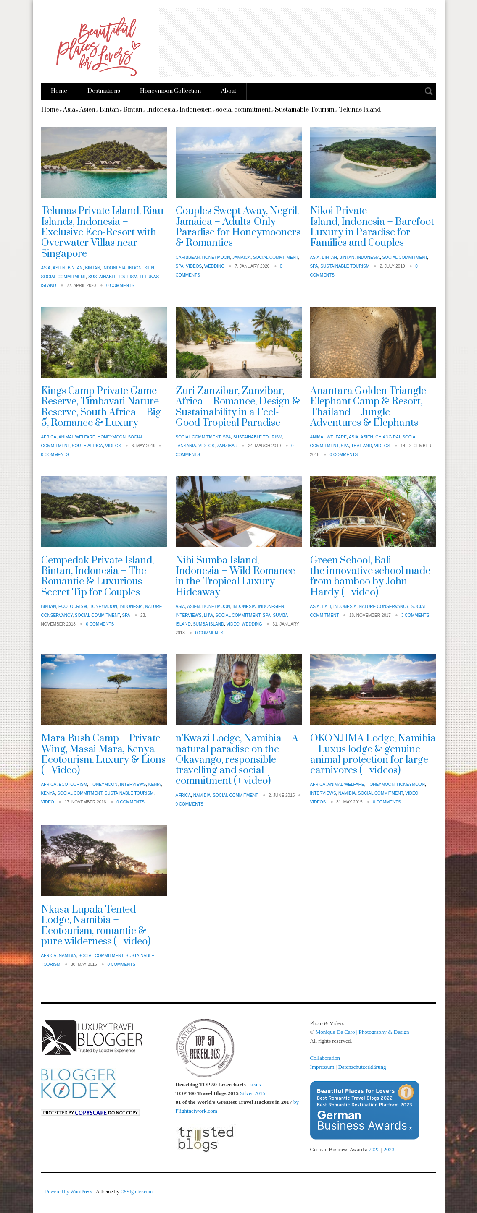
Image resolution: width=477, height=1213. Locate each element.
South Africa (87, 445)
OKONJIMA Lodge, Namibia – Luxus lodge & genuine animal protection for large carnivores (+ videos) (373, 754)
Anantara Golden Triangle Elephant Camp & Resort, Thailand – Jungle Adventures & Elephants (368, 407)
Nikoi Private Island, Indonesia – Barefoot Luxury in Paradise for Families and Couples (372, 227)
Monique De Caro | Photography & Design (362, 1032)
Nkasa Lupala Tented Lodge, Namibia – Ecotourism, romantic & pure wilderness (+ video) (95, 925)
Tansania (186, 445)
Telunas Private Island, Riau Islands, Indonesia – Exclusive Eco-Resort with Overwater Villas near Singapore (103, 232)
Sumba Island (208, 624)
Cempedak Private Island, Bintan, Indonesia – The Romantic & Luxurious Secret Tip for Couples (97, 576)
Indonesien (195, 110)
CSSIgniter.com (137, 1192)
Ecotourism (72, 606)
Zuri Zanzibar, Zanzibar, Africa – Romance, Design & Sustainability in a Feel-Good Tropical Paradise (238, 407)
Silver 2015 (252, 1093)
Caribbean (188, 257)
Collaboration (325, 1058)
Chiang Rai (387, 437)
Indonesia (161, 110)
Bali (326, 606)
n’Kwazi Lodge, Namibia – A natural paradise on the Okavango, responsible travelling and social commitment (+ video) (237, 759)
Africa (49, 437)
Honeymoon (216, 257)
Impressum (322, 1067)
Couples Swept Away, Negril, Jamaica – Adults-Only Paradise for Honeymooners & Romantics (238, 227)
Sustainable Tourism (305, 110)
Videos (194, 266)
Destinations (103, 91)
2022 (374, 1149)
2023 (389, 1149)
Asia (69, 110)
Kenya (48, 793)
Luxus (254, 1084)
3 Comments (415, 615)
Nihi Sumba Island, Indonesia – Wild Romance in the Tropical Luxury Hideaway (235, 576)
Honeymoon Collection (170, 91)
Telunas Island (360, 110)
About (228, 91)
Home (59, 91)
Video (233, 624)
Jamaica (241, 257)
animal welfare (76, 437)
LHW (208, 615)
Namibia (202, 795)
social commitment (243, 110)
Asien (87, 110)
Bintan (109, 110)
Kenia (154, 784)
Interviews (189, 615)
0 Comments (120, 285)
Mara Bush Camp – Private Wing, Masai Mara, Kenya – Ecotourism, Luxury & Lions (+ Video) (103, 754)
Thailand (361, 445)
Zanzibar (227, 445)
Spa (180, 266)
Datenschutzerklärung (362, 1067)
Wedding (214, 266)
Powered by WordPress (68, 1192)
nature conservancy (383, 606)
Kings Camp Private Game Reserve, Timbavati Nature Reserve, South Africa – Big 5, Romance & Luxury (101, 407)
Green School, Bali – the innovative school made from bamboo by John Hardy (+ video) (370, 576)
